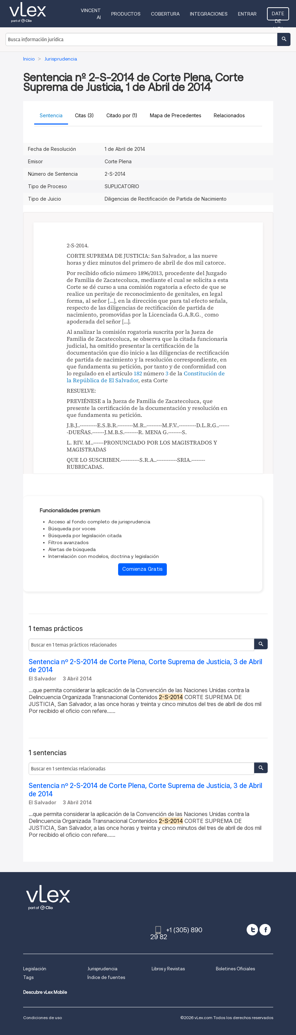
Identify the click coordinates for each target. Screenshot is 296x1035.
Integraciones (209, 14)
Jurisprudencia (102, 968)
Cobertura (165, 14)
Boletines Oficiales (235, 968)
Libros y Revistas (168, 968)
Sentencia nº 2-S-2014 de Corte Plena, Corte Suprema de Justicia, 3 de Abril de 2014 (145, 666)
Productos (126, 14)
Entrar (247, 14)
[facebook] (265, 929)
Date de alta (278, 15)
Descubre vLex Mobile (45, 992)
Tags (28, 977)
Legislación (34, 968)
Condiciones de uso (42, 1017)
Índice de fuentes (106, 977)
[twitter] (252, 929)
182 (138, 373)
